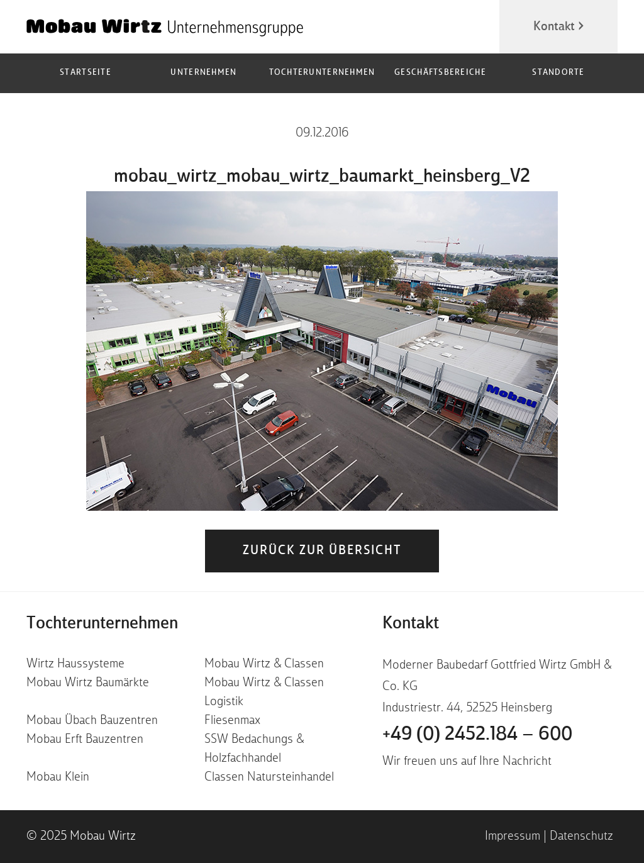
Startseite (85, 73)
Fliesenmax (232, 721)
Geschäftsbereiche (440, 73)
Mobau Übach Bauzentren (92, 721)
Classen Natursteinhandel (269, 777)
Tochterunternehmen (322, 73)
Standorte (558, 73)
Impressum (512, 836)
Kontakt (554, 27)
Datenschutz (581, 836)
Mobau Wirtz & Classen (264, 664)
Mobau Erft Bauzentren (84, 739)
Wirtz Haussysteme (75, 664)
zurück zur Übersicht (322, 551)
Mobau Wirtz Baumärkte (87, 683)
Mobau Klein (57, 777)
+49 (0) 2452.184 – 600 (477, 734)
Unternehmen (203, 73)
